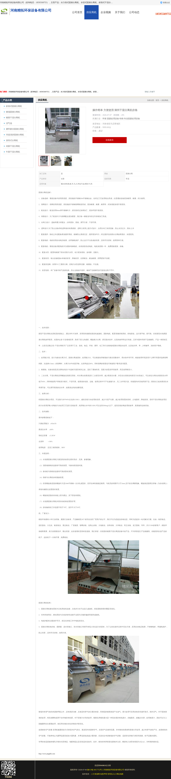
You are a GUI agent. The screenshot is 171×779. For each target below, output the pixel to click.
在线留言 (110, 140)
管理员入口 (111, 774)
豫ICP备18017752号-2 (95, 770)
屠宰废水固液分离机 (15, 129)
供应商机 (91, 12)
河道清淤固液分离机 (15, 135)
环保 (104, 119)
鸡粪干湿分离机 (13, 146)
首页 (157, 100)
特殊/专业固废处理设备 (129, 119)
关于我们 (120, 12)
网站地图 (119, 774)
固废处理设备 (113, 119)
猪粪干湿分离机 (13, 118)
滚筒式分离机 (12, 140)
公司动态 (134, 12)
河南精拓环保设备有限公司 (114, 770)
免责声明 (103, 774)
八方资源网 (95, 774)
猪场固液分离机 (13, 112)
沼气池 (9, 123)
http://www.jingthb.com (47, 754)
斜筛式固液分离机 (14, 106)
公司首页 (77, 12)
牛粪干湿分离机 (13, 152)
